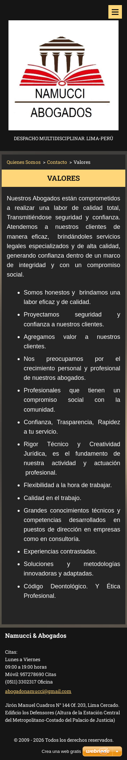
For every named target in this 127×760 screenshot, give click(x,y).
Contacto (57, 162)
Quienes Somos (24, 162)
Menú (115, 12)
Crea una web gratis (61, 751)
